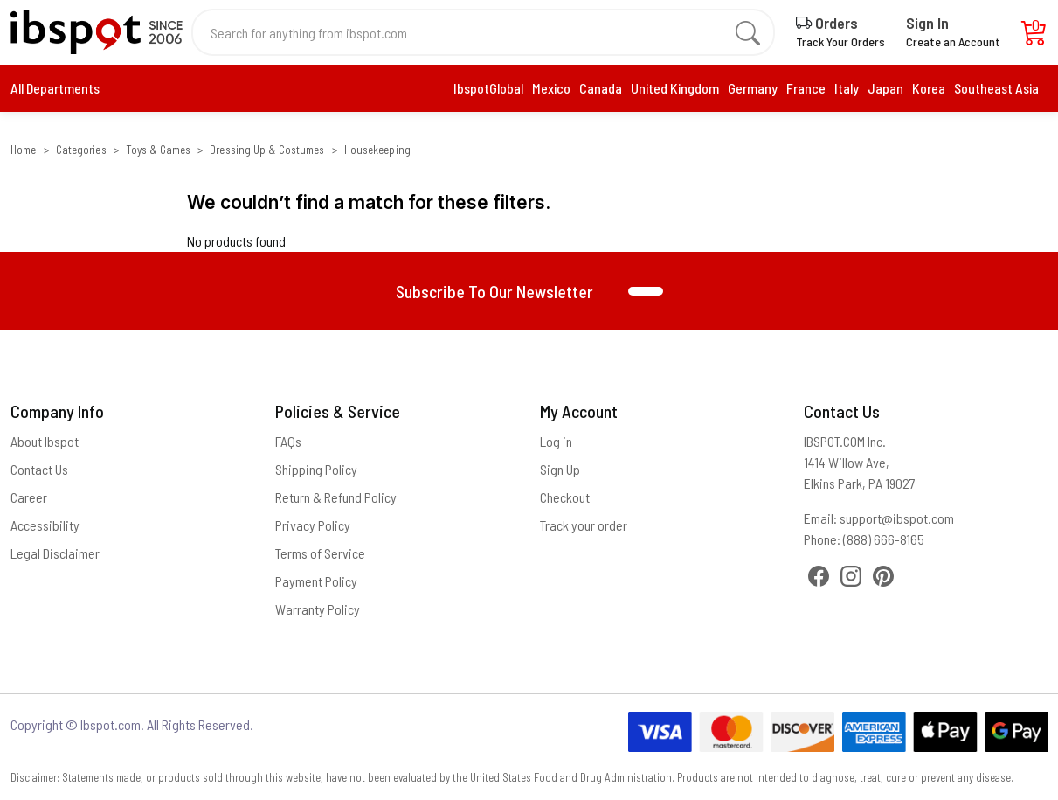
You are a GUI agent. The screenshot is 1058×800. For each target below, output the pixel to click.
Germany (753, 88)
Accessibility (45, 525)
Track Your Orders (840, 41)
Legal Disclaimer (55, 553)
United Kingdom (675, 88)
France (806, 88)
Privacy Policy (312, 525)
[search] (748, 32)
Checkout (565, 497)
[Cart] (1034, 37)
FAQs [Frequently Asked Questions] (288, 441)
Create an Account (953, 41)
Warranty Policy (317, 609)
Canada (600, 88)
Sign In (927, 22)
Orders (827, 22)
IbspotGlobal (488, 88)
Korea (928, 88)
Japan (885, 88)
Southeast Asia (996, 88)
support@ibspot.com (897, 518)
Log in (556, 441)
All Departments (55, 88)
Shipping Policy (316, 469)
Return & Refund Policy (336, 497)
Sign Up (560, 469)
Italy (846, 88)
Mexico (551, 88)
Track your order (583, 525)
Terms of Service (320, 553)
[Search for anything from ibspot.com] (473, 32)
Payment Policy (316, 581)
